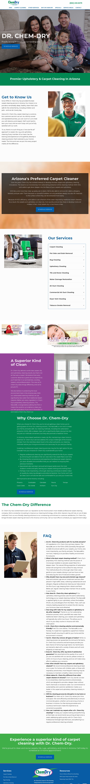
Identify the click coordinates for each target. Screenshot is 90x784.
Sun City (54, 485)
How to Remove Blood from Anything (69, 774)
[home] (13, 3)
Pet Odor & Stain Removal (9, 777)
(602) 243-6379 (76, 3)
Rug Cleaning (6, 780)
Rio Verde (31, 485)
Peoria (53, 482)
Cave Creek (21, 485)
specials (58, 7)
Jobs (10, 7)
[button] (20, 8)
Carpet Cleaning (7, 774)
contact (78, 7)
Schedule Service (11, 46)
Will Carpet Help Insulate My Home (69, 776)
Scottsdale (32, 482)
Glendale (43, 482)
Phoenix (20, 482)
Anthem (42, 485)
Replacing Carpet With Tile (66, 779)
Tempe (65, 482)
